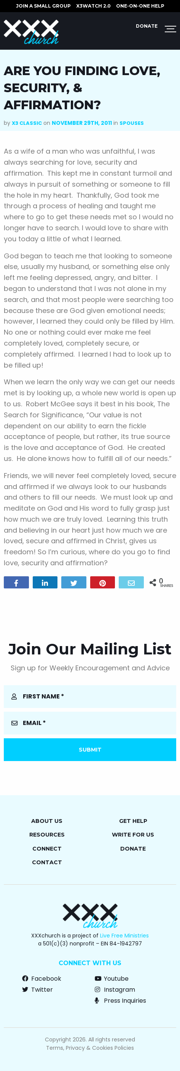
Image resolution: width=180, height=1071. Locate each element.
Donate (147, 26)
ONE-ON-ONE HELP (140, 6)
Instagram (115, 989)
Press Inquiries (120, 1000)
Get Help (133, 821)
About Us (46, 821)
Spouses (131, 123)
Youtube (112, 978)
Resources (47, 834)
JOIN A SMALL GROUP (43, 6)
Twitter (37, 989)
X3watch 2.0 (93, 6)
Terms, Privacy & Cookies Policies (90, 1048)
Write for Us (133, 834)
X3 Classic (27, 123)
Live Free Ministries (124, 935)
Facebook (41, 978)
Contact (47, 862)
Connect (47, 848)
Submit (90, 749)
